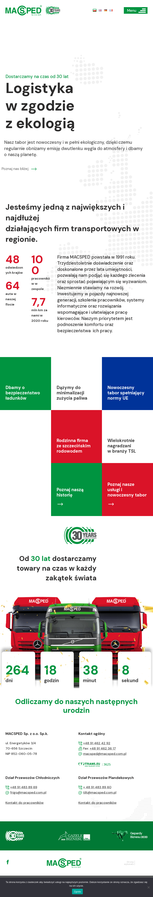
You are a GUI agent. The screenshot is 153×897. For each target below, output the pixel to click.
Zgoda (77, 891)
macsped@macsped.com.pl (104, 754)
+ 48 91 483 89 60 (97, 787)
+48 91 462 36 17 (103, 748)
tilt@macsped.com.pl (99, 792)
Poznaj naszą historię (70, 509)
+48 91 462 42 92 (96, 743)
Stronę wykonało (129, 863)
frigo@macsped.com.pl (28, 792)
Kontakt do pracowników (24, 803)
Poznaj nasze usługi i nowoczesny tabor (127, 507)
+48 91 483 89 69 (23, 787)
